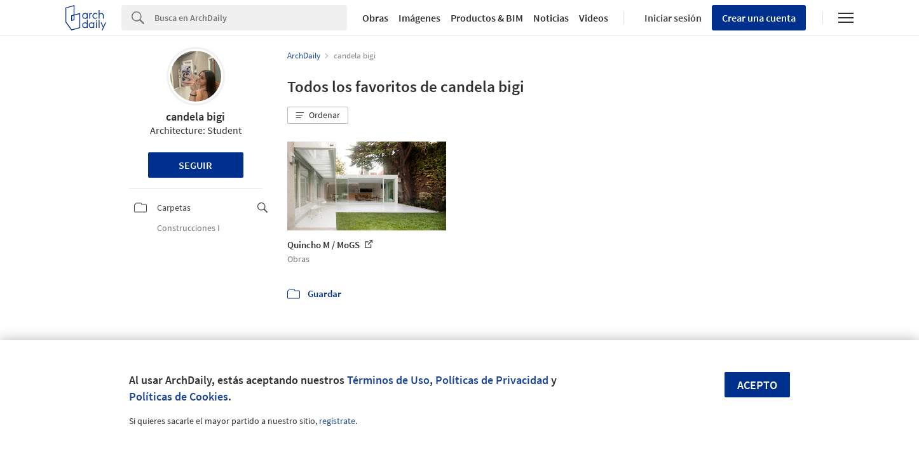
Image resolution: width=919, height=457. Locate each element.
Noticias (551, 18)
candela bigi (195, 116)
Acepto (757, 385)
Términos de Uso (388, 380)
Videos (593, 18)
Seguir (195, 165)
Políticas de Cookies (178, 396)
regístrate (337, 421)
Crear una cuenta (759, 17)
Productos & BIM (487, 18)
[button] (317, 115)
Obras (375, 18)
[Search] (250, 17)
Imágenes (419, 18)
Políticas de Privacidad (491, 380)
